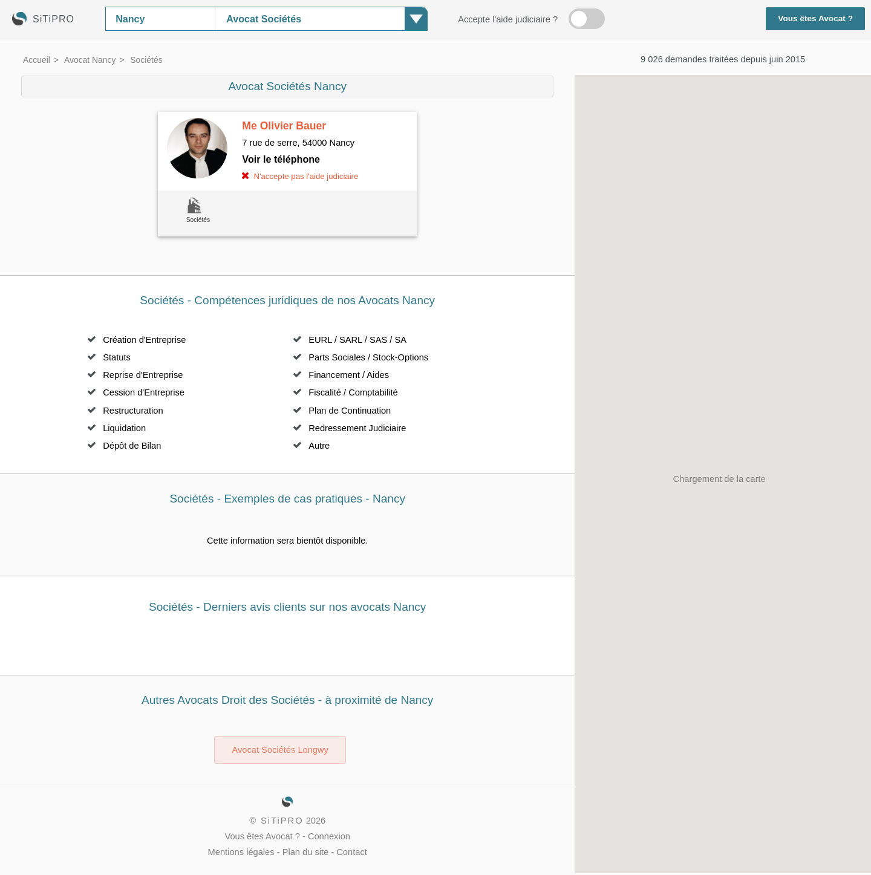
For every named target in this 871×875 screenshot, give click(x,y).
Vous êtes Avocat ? (815, 18)
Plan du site (305, 852)
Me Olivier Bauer (284, 126)
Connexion (329, 836)
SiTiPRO (282, 820)
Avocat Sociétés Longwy (280, 750)
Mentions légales (241, 852)
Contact (351, 852)
